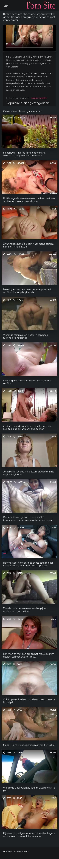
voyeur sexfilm (39, 98)
